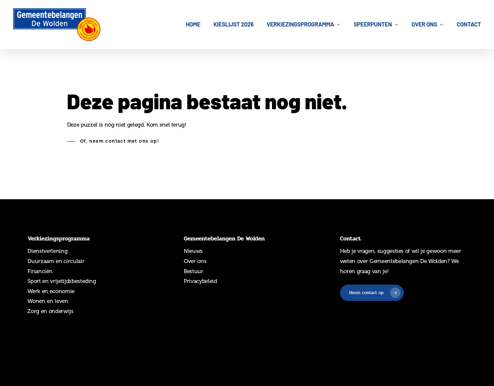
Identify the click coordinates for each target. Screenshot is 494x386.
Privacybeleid (200, 281)
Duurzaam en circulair (55, 261)
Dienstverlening (47, 251)
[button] (113, 141)
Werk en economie (51, 291)
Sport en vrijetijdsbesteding (61, 281)
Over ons (195, 261)
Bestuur (193, 271)
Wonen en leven (47, 301)
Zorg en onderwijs (50, 311)
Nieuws (193, 251)
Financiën (39, 271)
